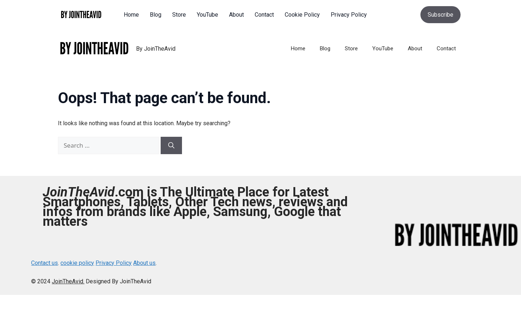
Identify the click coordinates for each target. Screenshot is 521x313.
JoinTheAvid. (68, 281)
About (415, 48)
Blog (325, 48)
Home (298, 48)
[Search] (171, 145)
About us (144, 262)
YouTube (382, 48)
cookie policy (77, 262)
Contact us (44, 262)
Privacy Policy (114, 262)
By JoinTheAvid (155, 48)
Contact (446, 48)
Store (351, 48)
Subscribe (440, 14)
